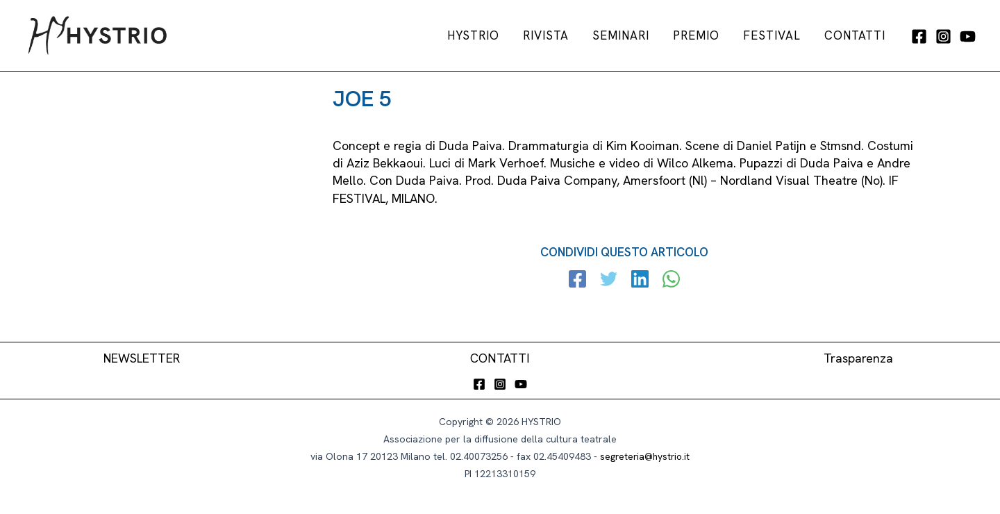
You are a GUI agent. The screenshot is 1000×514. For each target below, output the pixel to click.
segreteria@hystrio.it (645, 456)
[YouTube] (968, 36)
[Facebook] (919, 36)
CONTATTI (500, 358)
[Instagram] (943, 36)
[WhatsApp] (670, 280)
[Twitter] (609, 280)
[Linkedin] (640, 280)
